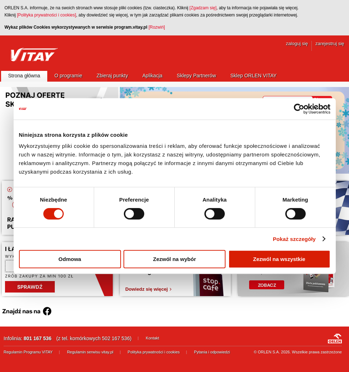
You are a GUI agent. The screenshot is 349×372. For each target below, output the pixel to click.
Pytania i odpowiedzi (212, 352)
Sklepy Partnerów (196, 75)
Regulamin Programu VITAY (28, 352)
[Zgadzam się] (202, 7)
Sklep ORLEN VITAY (254, 75)
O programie (68, 75)
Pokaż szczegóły (294, 239)
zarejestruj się (329, 43)
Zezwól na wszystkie (279, 259)
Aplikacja (152, 75)
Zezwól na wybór (174, 259)
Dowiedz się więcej (146, 289)
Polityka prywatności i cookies (154, 352)
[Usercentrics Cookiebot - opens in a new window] (299, 108)
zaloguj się (297, 43)
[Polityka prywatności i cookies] (46, 15)
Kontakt (152, 338)
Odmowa (69, 259)
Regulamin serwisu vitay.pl (90, 352)
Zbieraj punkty (112, 75)
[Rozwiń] (157, 27)
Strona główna (24, 75)
